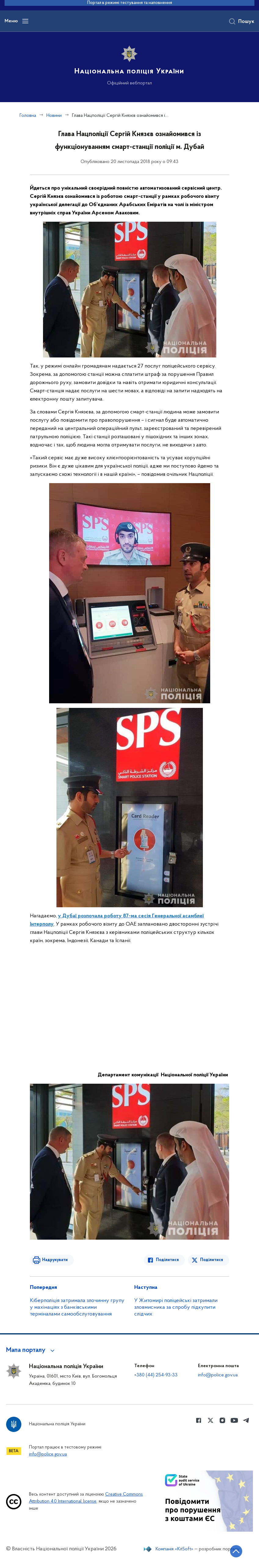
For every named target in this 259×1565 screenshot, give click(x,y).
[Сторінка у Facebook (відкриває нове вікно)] (198, 1420)
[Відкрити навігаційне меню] (25, 21)
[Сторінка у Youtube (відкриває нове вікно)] (234, 1420)
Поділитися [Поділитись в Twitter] (211, 1260)
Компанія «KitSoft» (174, 1549)
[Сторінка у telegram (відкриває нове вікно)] (246, 1420)
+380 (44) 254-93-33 (156, 1375)
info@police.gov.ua (218, 1375)
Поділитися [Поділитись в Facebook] (167, 1260)
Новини (54, 115)
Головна (28, 115)
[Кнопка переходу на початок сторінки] (236, 1551)
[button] (31, 1350)
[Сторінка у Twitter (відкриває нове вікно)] (210, 1420)
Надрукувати (55, 1260)
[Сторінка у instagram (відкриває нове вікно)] (222, 1420)
